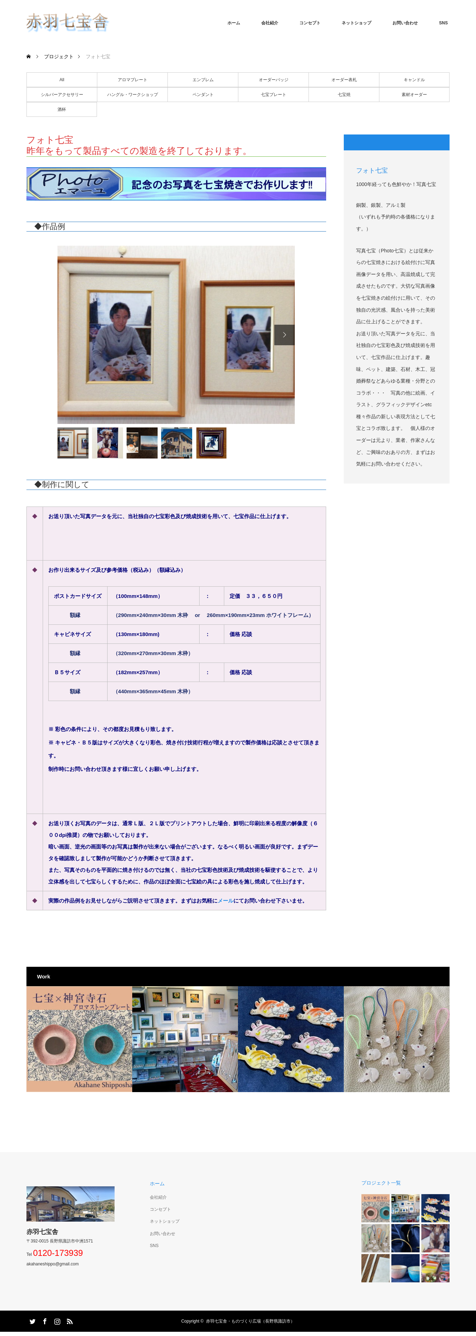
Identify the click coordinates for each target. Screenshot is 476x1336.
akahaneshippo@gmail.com (52, 1264)
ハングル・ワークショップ (132, 94)
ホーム (233, 22)
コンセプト (310, 22)
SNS (443, 22)
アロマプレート (132, 79)
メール (225, 901)
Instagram (56, 1320)
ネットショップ (356, 22)
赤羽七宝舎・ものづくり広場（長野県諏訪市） (250, 1321)
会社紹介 (269, 22)
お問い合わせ (405, 22)
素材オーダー (414, 94)
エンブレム (203, 79)
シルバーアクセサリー (62, 94)
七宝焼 (344, 94)
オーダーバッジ (273, 79)
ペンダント (203, 94)
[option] (176, 335)
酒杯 (61, 109)
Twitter (31, 1320)
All (62, 79)
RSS (68, 1320)
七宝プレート (273, 94)
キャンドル (414, 79)
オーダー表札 (344, 79)
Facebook (44, 1320)
